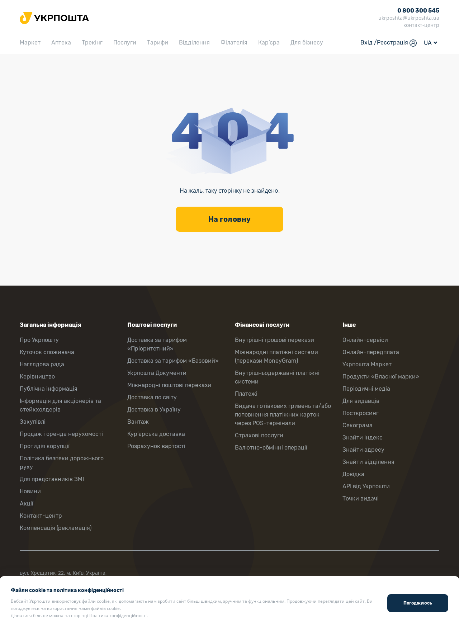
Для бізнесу (306, 42)
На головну (229, 219)
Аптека (61, 42)
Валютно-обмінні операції (271, 447)
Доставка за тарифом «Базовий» (173, 360)
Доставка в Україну (154, 409)
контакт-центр (421, 25)
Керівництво (37, 376)
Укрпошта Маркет (367, 364)
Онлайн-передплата (370, 352)
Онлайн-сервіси (365, 340)
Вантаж (138, 421)
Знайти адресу (363, 449)
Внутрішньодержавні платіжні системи (277, 377)
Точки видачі (360, 498)
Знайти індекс (362, 437)
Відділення (194, 42)
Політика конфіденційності (118, 615)
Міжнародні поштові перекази (169, 385)
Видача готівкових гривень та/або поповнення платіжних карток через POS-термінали (283, 415)
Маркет (30, 42)
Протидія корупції (45, 446)
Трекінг (92, 42)
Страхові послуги (259, 435)
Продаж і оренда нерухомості (61, 434)
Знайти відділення (368, 462)
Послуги (124, 42)
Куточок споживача (47, 352)
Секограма (357, 425)
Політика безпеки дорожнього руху (62, 462)
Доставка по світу (152, 397)
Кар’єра (269, 42)
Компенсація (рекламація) (55, 528)
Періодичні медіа (366, 388)
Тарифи (157, 42)
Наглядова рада (42, 364)
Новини (30, 491)
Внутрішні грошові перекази (274, 340)
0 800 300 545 (418, 10)
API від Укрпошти (366, 486)
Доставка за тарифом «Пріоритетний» (157, 344)
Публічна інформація (48, 388)
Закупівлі (33, 421)
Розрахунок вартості (156, 446)
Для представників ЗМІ (52, 479)
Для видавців (360, 401)
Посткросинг (360, 413)
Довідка (353, 474)
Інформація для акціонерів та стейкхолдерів (60, 405)
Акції (26, 503)
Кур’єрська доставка (156, 434)
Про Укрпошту (39, 340)
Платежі (246, 393)
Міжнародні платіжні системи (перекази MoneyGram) (276, 356)
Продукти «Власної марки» (380, 376)
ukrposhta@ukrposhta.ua (408, 17)
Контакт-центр (41, 515)
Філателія (234, 42)
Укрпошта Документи (156, 373)
